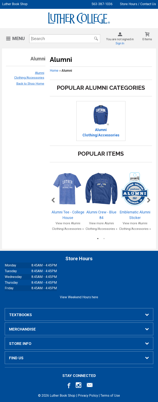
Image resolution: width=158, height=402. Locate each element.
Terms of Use (110, 395)
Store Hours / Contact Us (138, 4)
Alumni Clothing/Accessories (100, 121)
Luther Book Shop (15, 4)
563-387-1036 (102, 4)
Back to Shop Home (30, 83)
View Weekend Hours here (79, 297)
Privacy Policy (88, 395)
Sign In (120, 43)
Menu (18, 38)
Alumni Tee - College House (67, 196)
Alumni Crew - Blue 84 (101, 196)
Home (54, 71)
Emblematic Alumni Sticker (134, 196)
